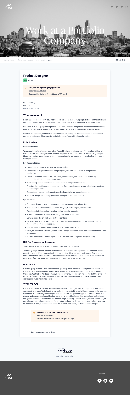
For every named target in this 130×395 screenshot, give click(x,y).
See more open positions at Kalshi (43, 332)
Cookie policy (69, 356)
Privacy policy (59, 356)
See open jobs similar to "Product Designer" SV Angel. (48, 94)
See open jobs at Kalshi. (37, 91)
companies (25, 60)
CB (126, 6)
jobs (9, 60)
